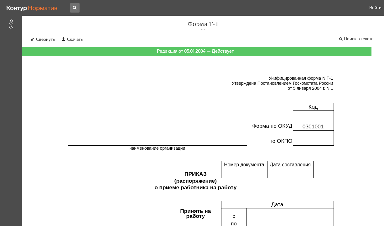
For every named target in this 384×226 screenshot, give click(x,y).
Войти (375, 7)
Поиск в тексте (358, 38)
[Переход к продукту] (32, 8)
